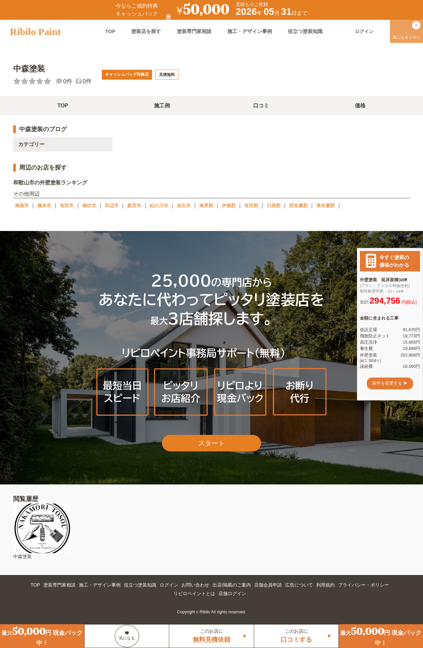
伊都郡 (229, 205)
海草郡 (206, 205)
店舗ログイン (232, 593)
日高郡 (274, 205)
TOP (110, 31)
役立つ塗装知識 (305, 31)
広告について (299, 585)
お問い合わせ (195, 585)
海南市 (22, 205)
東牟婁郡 (325, 205)
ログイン (169, 585)
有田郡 (251, 205)
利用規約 (325, 585)
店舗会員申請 (268, 585)
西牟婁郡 (298, 205)
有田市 (67, 205)
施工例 (162, 105)
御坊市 (89, 205)
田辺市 (112, 205)
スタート (211, 443)
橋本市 (44, 205)
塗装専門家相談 (194, 31)
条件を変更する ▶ (390, 383)
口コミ (261, 105)
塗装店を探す (146, 31)
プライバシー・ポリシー (363, 585)
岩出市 (184, 205)
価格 (360, 105)
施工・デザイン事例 (249, 31)
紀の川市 (159, 205)
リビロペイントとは (194, 593)
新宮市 (134, 205)
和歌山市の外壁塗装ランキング (50, 182)
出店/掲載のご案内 (231, 585)
